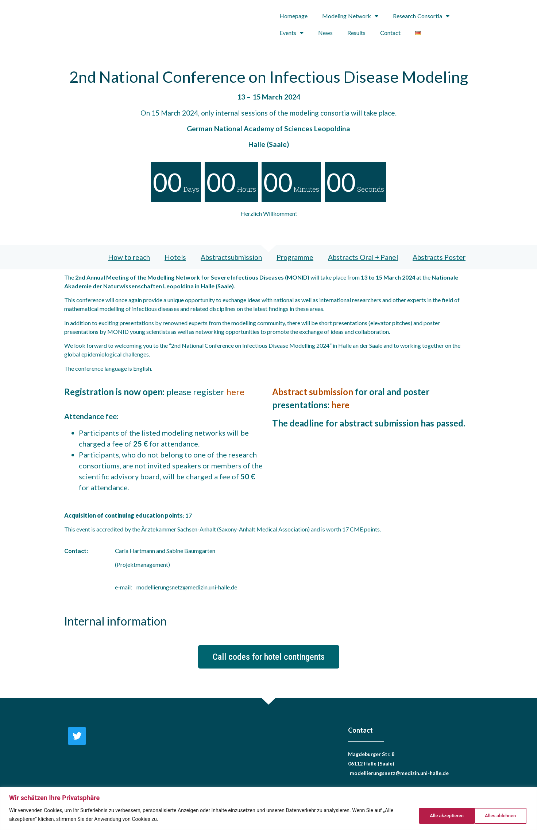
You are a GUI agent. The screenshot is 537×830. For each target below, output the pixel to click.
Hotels (175, 257)
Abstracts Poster (439, 257)
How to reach (129, 257)
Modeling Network (350, 16)
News (325, 32)
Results (356, 32)
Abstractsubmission (231, 257)
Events (291, 32)
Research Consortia (421, 16)
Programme (295, 257)
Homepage (293, 15)
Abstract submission (312, 391)
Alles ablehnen (440, 815)
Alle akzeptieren (499, 815)
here (235, 391)
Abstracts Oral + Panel (363, 257)
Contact (390, 32)
